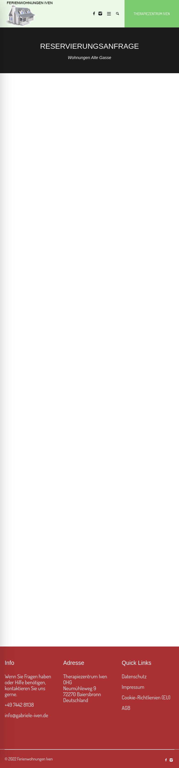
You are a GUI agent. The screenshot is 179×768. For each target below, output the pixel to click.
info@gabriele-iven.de (26, 715)
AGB (126, 707)
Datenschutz (134, 676)
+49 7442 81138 (19, 704)
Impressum (133, 686)
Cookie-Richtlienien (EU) (146, 697)
